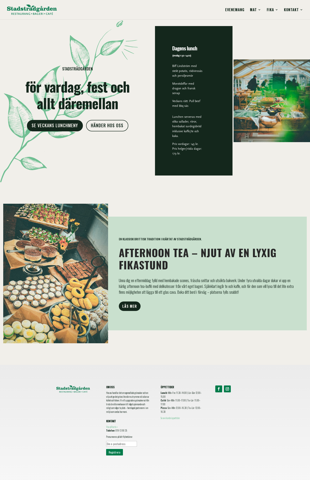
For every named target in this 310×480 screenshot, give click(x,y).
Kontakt (291, 10)
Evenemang (234, 10)
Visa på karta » (112, 427)
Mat (253, 10)
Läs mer (129, 306)
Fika (270, 10)
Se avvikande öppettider (170, 418)
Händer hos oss (107, 125)
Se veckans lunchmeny (55, 125)
